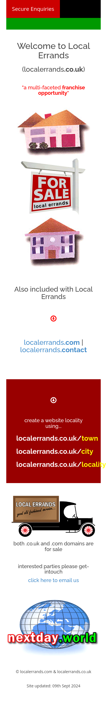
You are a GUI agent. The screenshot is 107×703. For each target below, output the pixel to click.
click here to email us (53, 580)
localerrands (52, 342)
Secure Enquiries (33, 9)
